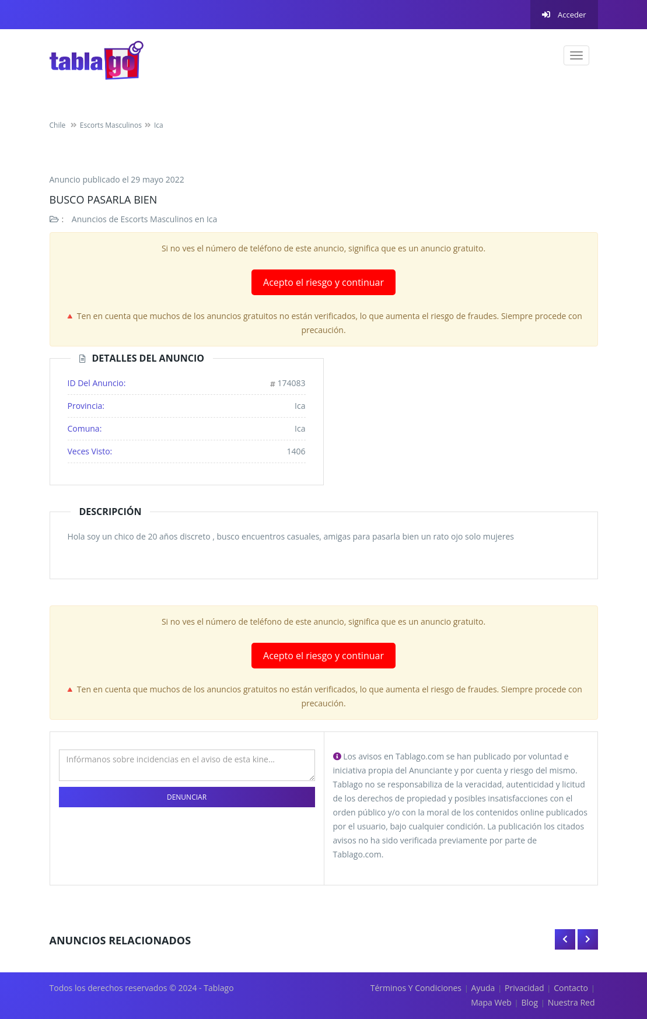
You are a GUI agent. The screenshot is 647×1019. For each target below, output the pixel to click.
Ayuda (483, 987)
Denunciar (187, 797)
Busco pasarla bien (104, 199)
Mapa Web (491, 1002)
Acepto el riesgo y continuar (323, 282)
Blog (529, 1002)
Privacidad (524, 987)
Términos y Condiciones (415, 987)
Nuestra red (571, 1002)
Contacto (571, 987)
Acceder (564, 14)
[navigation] (576, 55)
